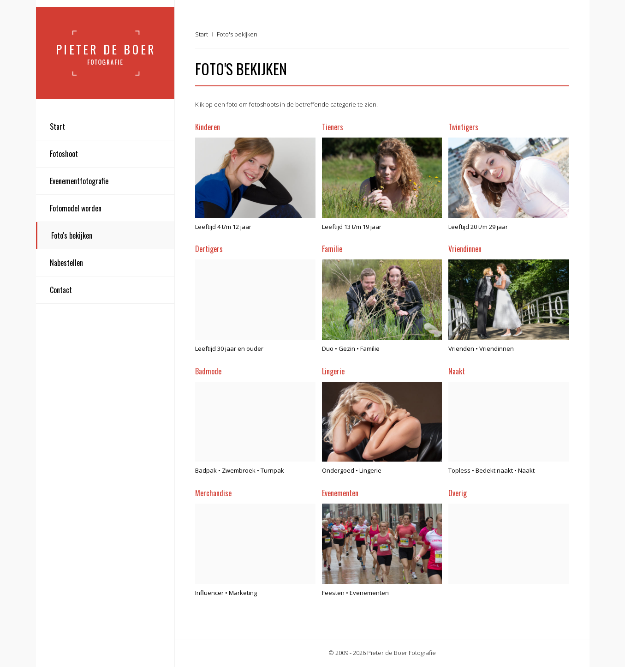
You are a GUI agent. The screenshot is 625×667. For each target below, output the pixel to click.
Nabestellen (66, 262)
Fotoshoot (64, 153)
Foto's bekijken (71, 235)
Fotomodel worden (75, 208)
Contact (61, 289)
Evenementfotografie (79, 180)
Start (57, 126)
